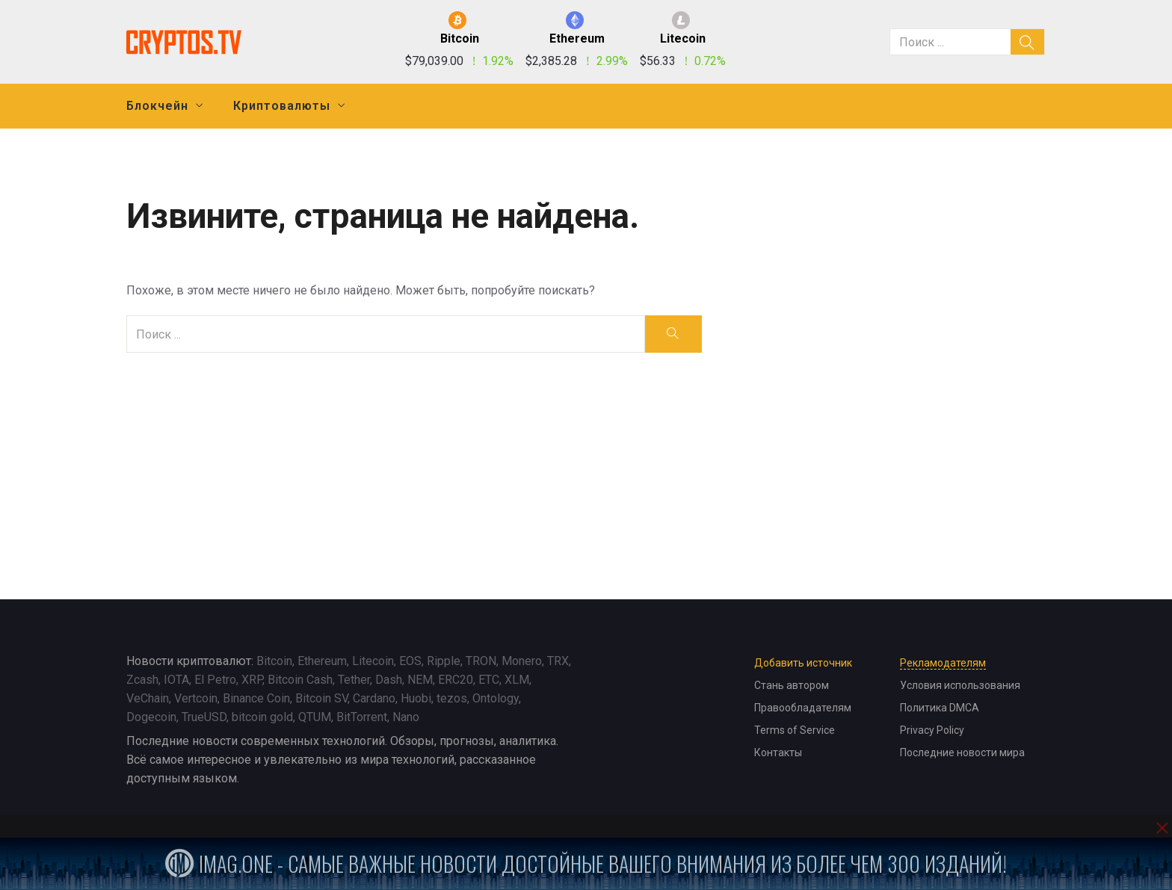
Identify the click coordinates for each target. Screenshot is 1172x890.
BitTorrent (361, 717)
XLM (517, 680)
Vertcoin (196, 698)
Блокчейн (157, 106)
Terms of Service (794, 730)
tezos (452, 698)
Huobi (416, 698)
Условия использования (960, 685)
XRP (251, 680)
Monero (522, 661)
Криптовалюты (281, 106)
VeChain (147, 698)
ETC (488, 680)
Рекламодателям (943, 663)
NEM (420, 680)
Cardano (374, 698)
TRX (558, 661)
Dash (388, 680)
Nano (405, 717)
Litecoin (373, 661)
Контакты (778, 752)
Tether (354, 680)
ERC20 (455, 680)
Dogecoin (151, 717)
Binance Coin (256, 698)
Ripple (443, 661)
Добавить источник (803, 663)
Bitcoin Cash (300, 680)
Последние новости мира (962, 752)
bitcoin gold (262, 717)
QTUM (314, 717)
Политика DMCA (939, 708)
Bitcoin (274, 661)
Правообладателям (802, 708)
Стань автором (791, 685)
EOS (410, 661)
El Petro (215, 680)
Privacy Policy (932, 730)
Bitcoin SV (321, 698)
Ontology (495, 698)
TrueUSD (204, 717)
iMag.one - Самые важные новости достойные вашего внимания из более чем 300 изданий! (586, 863)
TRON (481, 661)
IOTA (176, 680)
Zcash (142, 680)
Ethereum (322, 661)
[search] (1028, 41)
